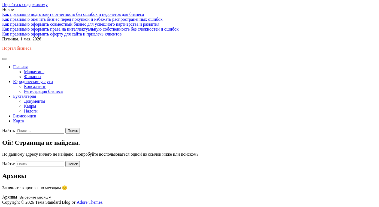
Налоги (31, 111)
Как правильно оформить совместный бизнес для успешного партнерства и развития (80, 24)
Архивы (9, 197)
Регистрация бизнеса (43, 91)
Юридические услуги (33, 81)
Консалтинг (35, 86)
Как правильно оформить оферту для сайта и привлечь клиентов (62, 34)
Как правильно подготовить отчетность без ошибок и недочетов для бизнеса (73, 14)
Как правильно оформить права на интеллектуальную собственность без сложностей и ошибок (90, 29)
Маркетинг (34, 71)
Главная (20, 66)
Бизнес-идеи (24, 116)
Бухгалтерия (24, 96)
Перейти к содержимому (25, 4)
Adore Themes (89, 202)
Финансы (32, 76)
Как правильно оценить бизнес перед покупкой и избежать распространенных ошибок (82, 19)
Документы (34, 101)
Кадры (30, 106)
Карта (18, 121)
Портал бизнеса (16, 48)
